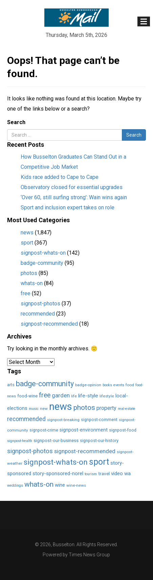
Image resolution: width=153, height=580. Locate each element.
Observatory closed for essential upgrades (72, 187)
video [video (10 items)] (117, 473)
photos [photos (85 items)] (84, 407)
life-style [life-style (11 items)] (88, 396)
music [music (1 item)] (34, 409)
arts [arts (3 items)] (11, 384)
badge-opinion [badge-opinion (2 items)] (88, 384)
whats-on (32, 283)
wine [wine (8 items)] (60, 485)
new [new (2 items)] (44, 408)
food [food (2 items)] (130, 384)
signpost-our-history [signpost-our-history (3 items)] (99, 440)
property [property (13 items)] (106, 408)
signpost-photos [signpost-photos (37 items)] (30, 451)
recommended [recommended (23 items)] (26, 419)
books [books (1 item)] (107, 385)
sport (27, 242)
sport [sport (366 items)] (99, 462)
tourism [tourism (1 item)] (91, 474)
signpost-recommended (49, 324)
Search (16, 122)
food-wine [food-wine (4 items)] (27, 395)
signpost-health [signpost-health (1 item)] (19, 441)
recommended (38, 313)
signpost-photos (40, 303)
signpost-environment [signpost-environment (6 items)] (84, 430)
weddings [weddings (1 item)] (15, 485)
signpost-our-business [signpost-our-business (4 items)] (56, 440)
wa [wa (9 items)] (127, 473)
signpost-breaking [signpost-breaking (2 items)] (63, 419)
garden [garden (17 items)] (61, 395)
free (25, 293)
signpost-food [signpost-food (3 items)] (122, 430)
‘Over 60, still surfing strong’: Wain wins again (74, 197)
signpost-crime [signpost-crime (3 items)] (43, 430)
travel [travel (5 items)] (104, 473)
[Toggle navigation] (143, 21)
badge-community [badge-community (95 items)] (45, 383)
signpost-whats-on (43, 253)
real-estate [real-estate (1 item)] (126, 409)
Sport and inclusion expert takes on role (67, 207)
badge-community (42, 263)
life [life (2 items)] (74, 396)
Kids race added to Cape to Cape (60, 177)
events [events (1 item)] (118, 385)
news (27, 232)
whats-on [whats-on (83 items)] (38, 484)
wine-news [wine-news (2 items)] (76, 485)
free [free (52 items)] (44, 395)
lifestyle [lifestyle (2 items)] (107, 396)
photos (29, 273)
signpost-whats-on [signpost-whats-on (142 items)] (56, 462)
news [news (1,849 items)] (60, 406)
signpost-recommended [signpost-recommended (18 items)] (84, 451)
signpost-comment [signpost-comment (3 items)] (99, 419)
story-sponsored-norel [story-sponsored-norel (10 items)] (57, 473)
